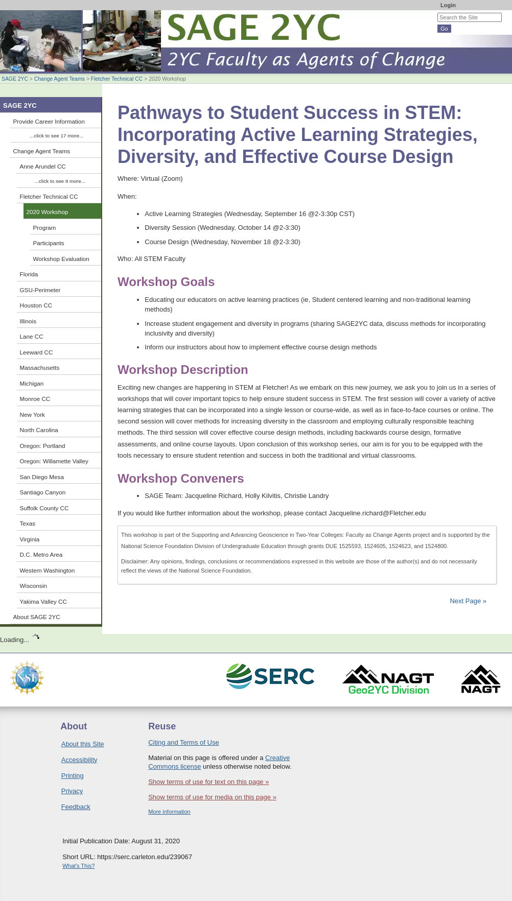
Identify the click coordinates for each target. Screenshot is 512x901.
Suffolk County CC (44, 508)
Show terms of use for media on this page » (212, 797)
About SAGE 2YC (36, 616)
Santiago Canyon (43, 492)
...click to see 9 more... (60, 181)
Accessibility (79, 760)
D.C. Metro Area (41, 554)
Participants (48, 243)
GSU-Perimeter (40, 290)
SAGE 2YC (15, 79)
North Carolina (39, 429)
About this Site (82, 744)
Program (44, 227)
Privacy (72, 791)
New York (32, 414)
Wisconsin (33, 585)
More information (169, 812)
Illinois (28, 321)
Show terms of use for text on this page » (208, 782)
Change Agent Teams (59, 79)
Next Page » (467, 601)
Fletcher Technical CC (117, 79)
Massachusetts (40, 367)
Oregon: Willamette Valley (54, 461)
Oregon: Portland (42, 445)
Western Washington (47, 570)
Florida (29, 274)
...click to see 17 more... (56, 135)
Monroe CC (35, 398)
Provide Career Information (49, 121)
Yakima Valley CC (43, 601)
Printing (72, 775)
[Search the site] (469, 17)
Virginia (30, 539)
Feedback (75, 807)
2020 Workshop (47, 211)
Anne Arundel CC (43, 166)
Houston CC (36, 305)
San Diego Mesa (42, 476)
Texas (28, 523)
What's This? (78, 866)
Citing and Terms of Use (183, 742)
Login (448, 5)
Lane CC (31, 336)
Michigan (32, 383)
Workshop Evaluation (61, 258)
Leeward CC (36, 352)
